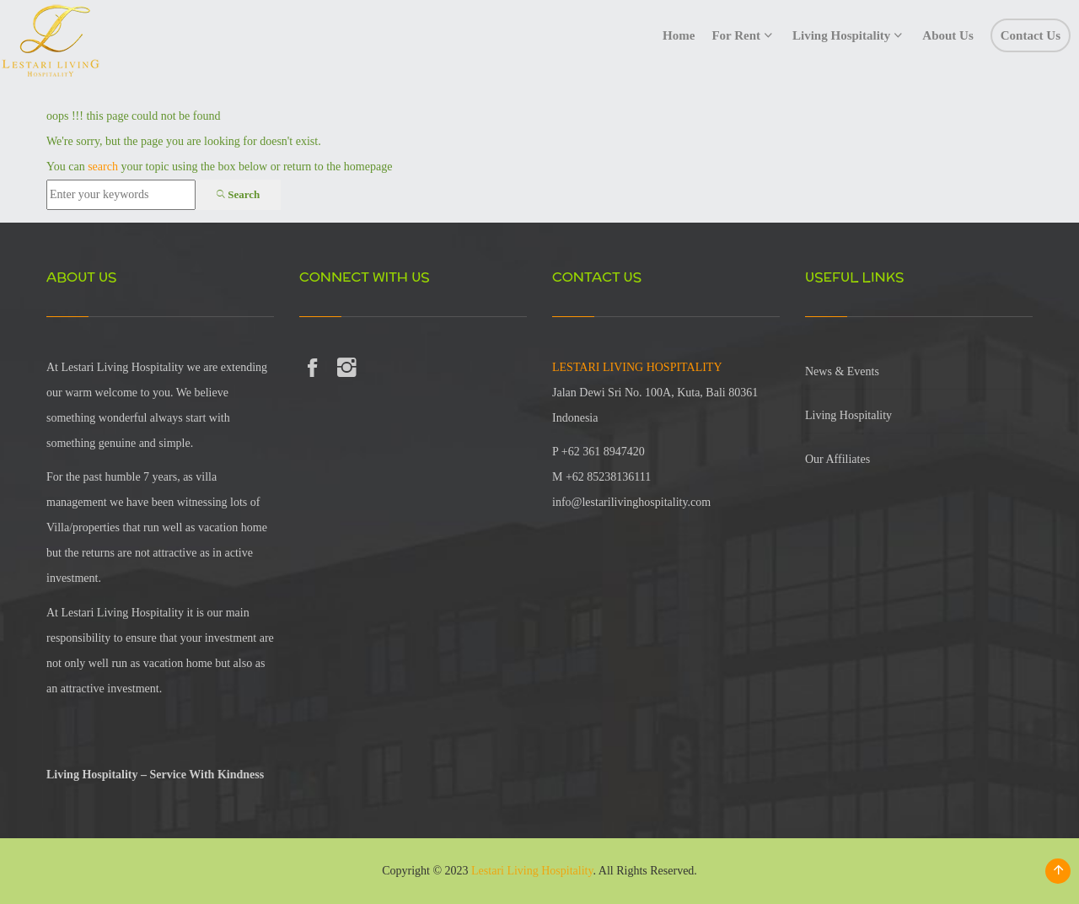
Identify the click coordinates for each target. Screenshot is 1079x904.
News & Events (842, 371)
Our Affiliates (837, 459)
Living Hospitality (848, 415)
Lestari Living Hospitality (532, 870)
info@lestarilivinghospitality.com (631, 502)
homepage (368, 166)
